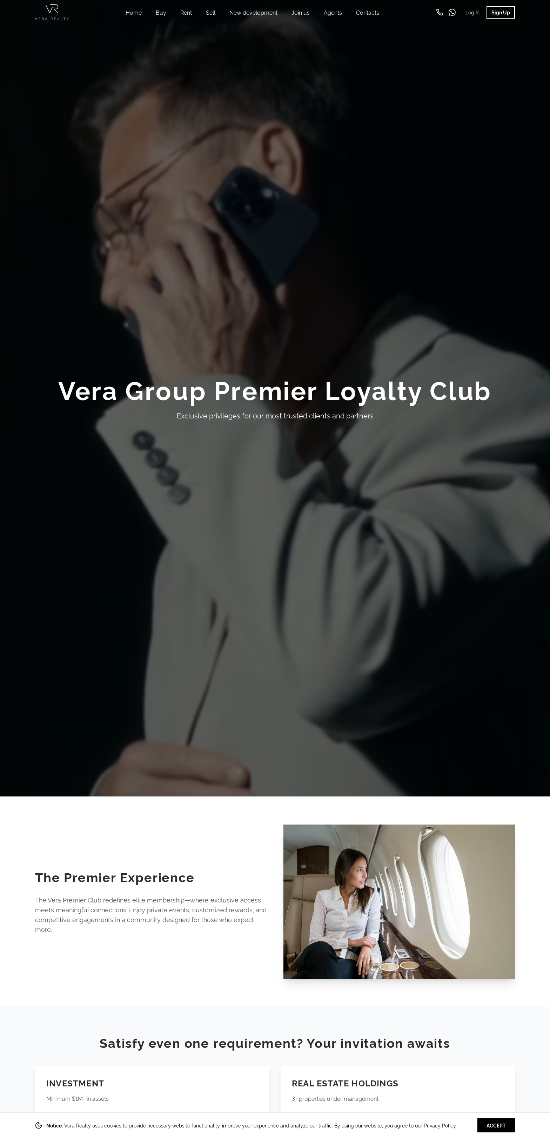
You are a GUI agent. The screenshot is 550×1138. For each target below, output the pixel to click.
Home (134, 12)
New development (253, 12)
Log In (472, 12)
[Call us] (439, 12)
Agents (333, 12)
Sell (210, 12)
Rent (186, 12)
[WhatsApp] (452, 12)
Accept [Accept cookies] (496, 1125)
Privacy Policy (440, 1125)
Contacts (367, 12)
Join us (300, 12)
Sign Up (500, 12)
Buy (161, 12)
